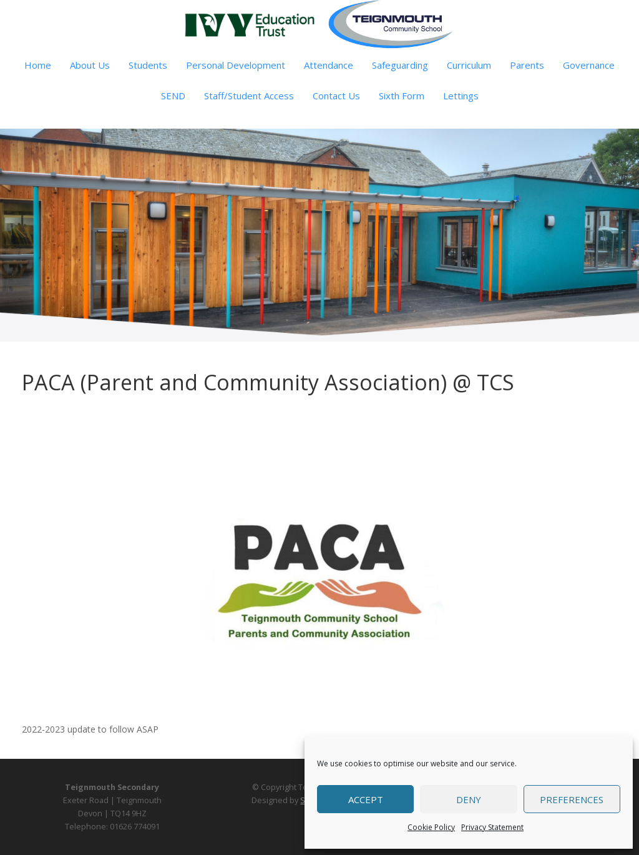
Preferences (571, 799)
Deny (468, 799)
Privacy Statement (492, 827)
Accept (365, 799)
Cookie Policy (431, 827)
